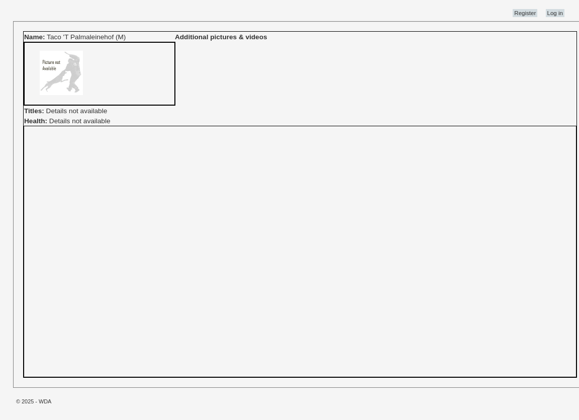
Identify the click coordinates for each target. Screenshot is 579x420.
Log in (555, 13)
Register (525, 13)
